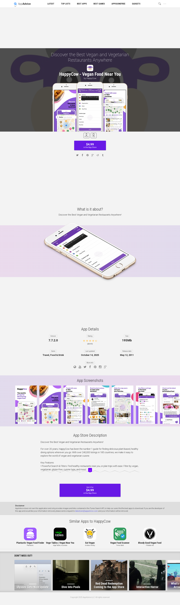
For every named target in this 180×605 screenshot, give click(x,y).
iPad (93, 136)
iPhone (86, 136)
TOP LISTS (65, 4)
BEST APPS (82, 4)
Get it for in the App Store (90, 490)
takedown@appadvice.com (86, 511)
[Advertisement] (90, 28)
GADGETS (136, 4)
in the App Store (90, 145)
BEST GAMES (99, 4)
